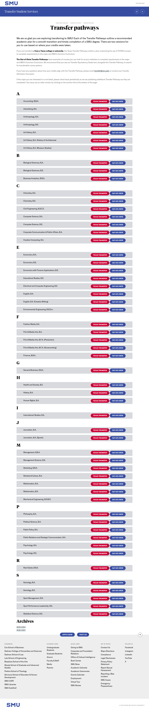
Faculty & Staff (53, 660)
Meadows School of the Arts (16, 661)
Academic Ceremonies (80, 671)
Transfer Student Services (21, 11)
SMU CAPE (9, 681)
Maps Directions (107, 651)
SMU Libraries (10, 684)
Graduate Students (54, 653)
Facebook (129, 647)
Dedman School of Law (13, 654)
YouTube (128, 658)
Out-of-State (117, 101)
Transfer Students (75, 23)
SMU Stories (76, 685)
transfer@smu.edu (101, 71)
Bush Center (76, 660)
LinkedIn (128, 654)
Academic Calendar (79, 667)
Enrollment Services (62, 23)
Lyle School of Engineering (15, 658)
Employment (76, 678)
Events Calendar (77, 675)
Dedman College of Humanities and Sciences (23, 651)
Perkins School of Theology (15, 671)
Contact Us (105, 647)
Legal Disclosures (108, 658)
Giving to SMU (76, 647)
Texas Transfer (100, 101)
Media (49, 664)
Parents (50, 667)
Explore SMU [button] (140, 3)
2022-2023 (21, 630)
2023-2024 (21, 627)
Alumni (50, 657)
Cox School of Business (14, 647)
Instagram (129, 651)
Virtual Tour (75, 682)
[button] (140, 635)
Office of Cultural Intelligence (83, 657)
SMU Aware (106, 680)
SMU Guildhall (10, 688)
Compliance (106, 654)
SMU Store (75, 664)
